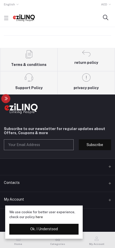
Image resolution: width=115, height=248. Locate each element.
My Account (14, 199)
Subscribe (95, 145)
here (39, 217)
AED (104, 4)
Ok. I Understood (44, 229)
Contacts (12, 183)
